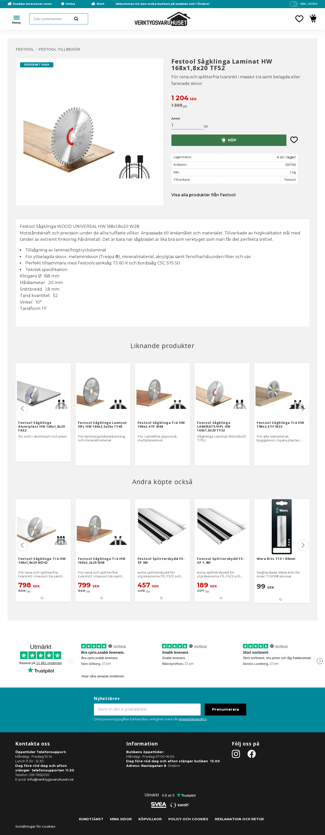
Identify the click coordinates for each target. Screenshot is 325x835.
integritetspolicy (193, 719)
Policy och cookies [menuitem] (188, 819)
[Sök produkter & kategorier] (58, 18)
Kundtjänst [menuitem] (91, 819)
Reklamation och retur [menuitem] (239, 819)
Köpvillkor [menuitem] (150, 819)
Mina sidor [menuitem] (121, 819)
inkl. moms (308, 4)
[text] (240, 98)
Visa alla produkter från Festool (203, 194)
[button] (299, 18)
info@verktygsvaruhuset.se (50, 779)
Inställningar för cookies (35, 826)
